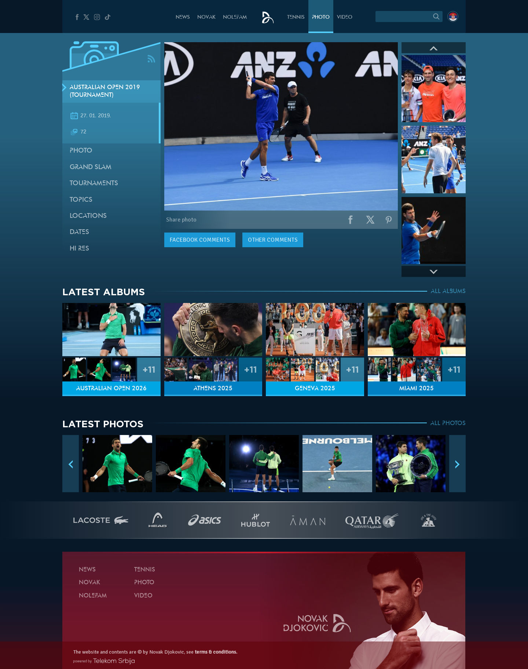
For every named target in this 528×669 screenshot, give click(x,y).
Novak (206, 17)
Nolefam (235, 17)
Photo (321, 17)
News (183, 17)
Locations (88, 216)
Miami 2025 (416, 389)
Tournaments (94, 183)
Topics (81, 200)
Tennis (296, 17)
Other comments (273, 240)
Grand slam (90, 167)
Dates (79, 232)
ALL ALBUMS (448, 292)
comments (200, 240)
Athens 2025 (213, 389)
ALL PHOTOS (448, 424)
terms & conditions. (216, 652)
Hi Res (79, 248)
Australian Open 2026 (111, 389)
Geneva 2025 (315, 389)
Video (344, 17)
